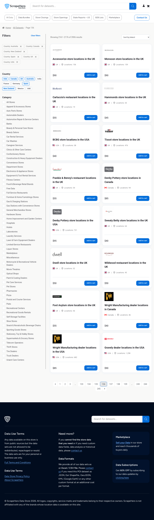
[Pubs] (3, 303)
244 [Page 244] (145, 384)
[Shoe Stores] (3, 321)
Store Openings (61, 17)
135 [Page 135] (96, 384)
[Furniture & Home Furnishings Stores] (3, 197)
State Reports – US (81, 17)
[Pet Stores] (3, 286)
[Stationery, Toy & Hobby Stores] (3, 334)
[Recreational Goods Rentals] (3, 312)
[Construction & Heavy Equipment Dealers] (3, 158)
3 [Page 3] (70, 384)
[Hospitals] (3, 223)
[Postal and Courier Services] (3, 299)
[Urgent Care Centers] (3, 360)
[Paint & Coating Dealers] (3, 278)
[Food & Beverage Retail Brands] (3, 184)
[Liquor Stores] (3, 249)
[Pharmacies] (3, 290)
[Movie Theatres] (3, 269)
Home (8, 28)
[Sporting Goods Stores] (3, 329)
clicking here (122, 477)
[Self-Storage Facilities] (3, 316)
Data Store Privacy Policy (17, 476)
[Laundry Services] (3, 236)
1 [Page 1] (60, 384)
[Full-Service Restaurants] (3, 192)
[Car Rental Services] (3, 136)
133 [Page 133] (81, 384)
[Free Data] (3, 188)
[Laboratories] (3, 231)
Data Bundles (24, 17)
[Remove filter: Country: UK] (36, 57)
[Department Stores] (3, 167)
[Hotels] (3, 227)
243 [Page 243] (138, 384)
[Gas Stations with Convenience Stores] (3, 205)
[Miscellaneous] (3, 257)
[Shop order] (136, 37)
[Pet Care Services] (3, 282)
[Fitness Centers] (3, 180)
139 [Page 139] (125, 384)
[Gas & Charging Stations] (3, 201)
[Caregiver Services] (3, 145)
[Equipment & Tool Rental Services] (3, 175)
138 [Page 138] (118, 384)
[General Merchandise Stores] (3, 210)
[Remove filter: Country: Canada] (42, 46)
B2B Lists (99, 17)
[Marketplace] (3, 253)
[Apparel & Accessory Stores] (3, 106)
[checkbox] (5, 79)
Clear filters (35, 35)
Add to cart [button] (91, 75)
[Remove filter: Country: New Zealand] (24, 51)
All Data (9, 17)
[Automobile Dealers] (3, 115)
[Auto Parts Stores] (3, 110)
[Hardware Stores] (3, 214)
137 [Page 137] (111, 384)
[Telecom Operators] (3, 342)
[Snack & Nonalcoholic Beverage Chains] (3, 325)
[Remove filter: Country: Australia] (21, 46)
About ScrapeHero (14, 480)
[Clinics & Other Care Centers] (3, 149)
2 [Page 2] (65, 384)
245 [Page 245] (99, 389)
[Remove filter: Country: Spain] (18, 57)
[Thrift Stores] (3, 347)
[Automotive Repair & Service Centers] (3, 119)
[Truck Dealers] (3, 355)
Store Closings (41, 17)
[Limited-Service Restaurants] (3, 244)
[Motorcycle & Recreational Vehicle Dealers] (3, 263)
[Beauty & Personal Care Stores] (3, 128)
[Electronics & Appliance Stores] (3, 171)
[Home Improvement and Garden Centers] (3, 218)
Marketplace (114, 17)
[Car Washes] (3, 141)
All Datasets (18, 28)
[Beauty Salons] (3, 132)
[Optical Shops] (3, 273)
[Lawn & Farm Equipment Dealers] (3, 240)
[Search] (132, 6)
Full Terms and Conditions (18, 462)
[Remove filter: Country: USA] (17, 62)
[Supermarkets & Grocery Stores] (3, 338)
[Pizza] (3, 295)
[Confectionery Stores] (3, 154)
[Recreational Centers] (3, 308)
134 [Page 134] (89, 384)
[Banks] (3, 123)
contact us (76, 450)
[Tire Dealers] (3, 351)
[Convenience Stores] (3, 162)
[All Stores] (3, 102)
